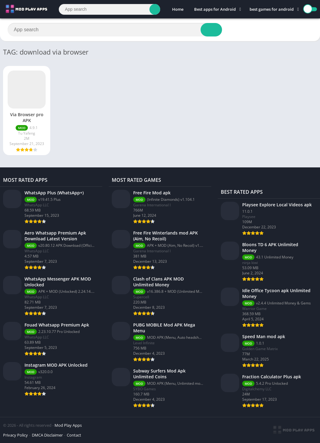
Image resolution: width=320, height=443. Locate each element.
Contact (74, 435)
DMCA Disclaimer (47, 435)
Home (177, 9)
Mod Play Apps (68, 425)
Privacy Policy (15, 435)
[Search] (109, 9)
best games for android (272, 9)
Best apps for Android (215, 9)
